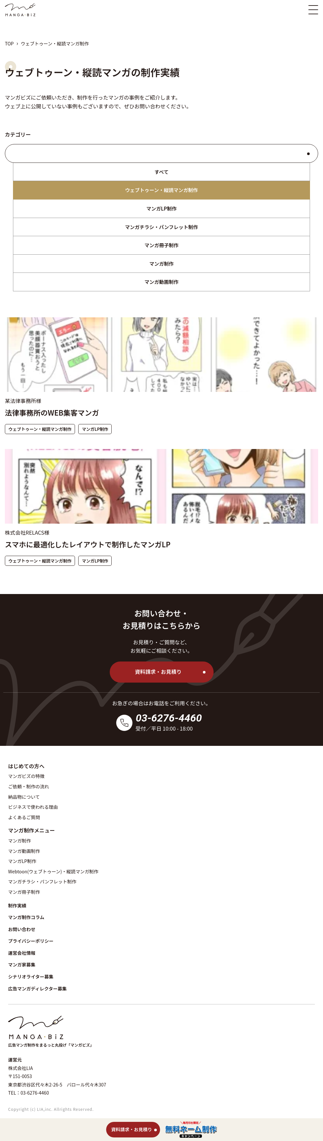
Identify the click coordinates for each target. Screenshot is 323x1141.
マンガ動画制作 (161, 281)
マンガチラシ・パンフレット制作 (161, 227)
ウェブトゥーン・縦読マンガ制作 (161, 190)
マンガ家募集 (21, 964)
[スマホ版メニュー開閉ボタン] (313, 9)
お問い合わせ (150, 106)
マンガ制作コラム (26, 917)
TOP (9, 43)
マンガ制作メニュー (31, 830)
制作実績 (17, 905)
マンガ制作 (161, 263)
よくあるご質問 (24, 817)
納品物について (24, 797)
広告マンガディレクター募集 (37, 988)
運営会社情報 (21, 953)
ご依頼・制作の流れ (28, 786)
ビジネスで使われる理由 (33, 807)
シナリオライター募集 (30, 976)
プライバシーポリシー (31, 941)
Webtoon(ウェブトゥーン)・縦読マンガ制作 (53, 871)
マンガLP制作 (161, 208)
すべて (161, 171)
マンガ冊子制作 (161, 245)
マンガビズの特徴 (26, 776)
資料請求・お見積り (158, 671)
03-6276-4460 (169, 718)
